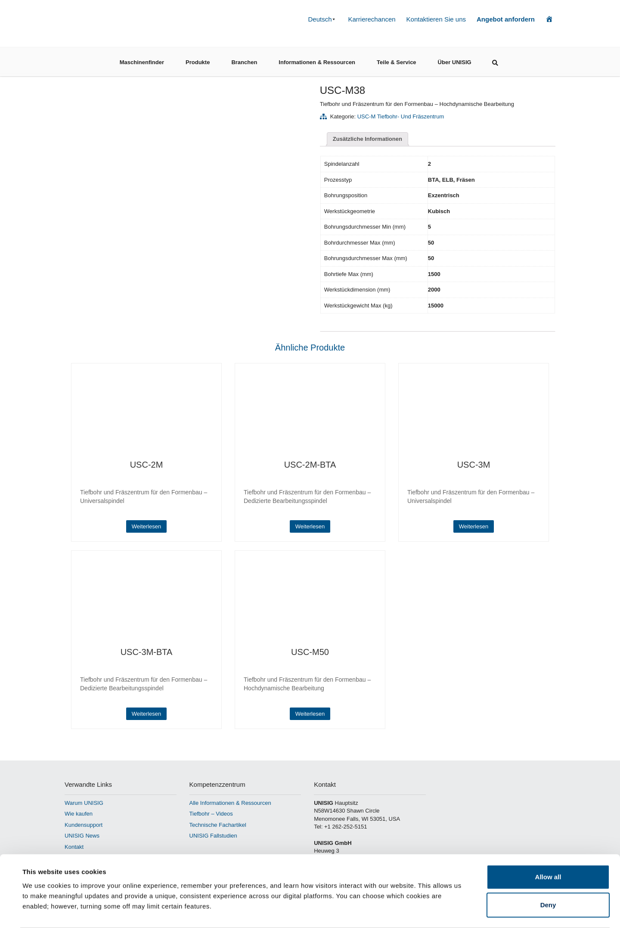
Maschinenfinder (142, 59)
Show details (361, 911)
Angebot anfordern (506, 19)
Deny (548, 871)
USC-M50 (310, 652)
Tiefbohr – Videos (211, 813)
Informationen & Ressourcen (317, 59)
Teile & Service (396, 59)
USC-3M (473, 464)
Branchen (244, 59)
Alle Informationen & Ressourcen (230, 803)
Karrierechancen (372, 19)
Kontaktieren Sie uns (436, 19)
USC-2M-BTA (310, 464)
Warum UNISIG (84, 803)
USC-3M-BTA (147, 652)
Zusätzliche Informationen (367, 139)
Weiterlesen (146, 526)
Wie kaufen (79, 813)
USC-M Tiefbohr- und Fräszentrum (400, 116)
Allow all (548, 843)
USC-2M (146, 464)
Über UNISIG (454, 59)
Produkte (198, 59)
